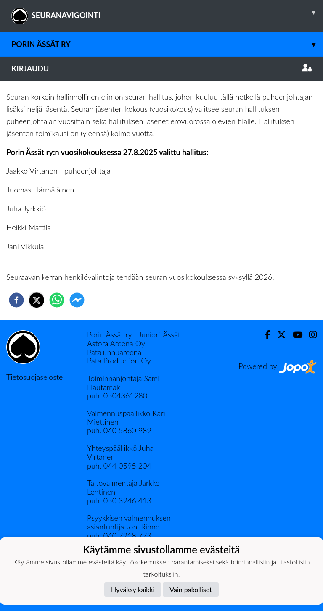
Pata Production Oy (119, 360)
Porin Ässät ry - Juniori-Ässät (133, 334)
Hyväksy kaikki (132, 589)
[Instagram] (309, 334)
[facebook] (16, 300)
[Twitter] (278, 334)
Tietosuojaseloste (34, 377)
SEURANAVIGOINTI (167, 12)
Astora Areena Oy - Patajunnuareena (118, 348)
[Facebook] (264, 334)
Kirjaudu (161, 68)
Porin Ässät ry (167, 44)
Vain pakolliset (190, 589)
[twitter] (36, 300)
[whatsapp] (56, 300)
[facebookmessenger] (77, 300)
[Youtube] (294, 334)
